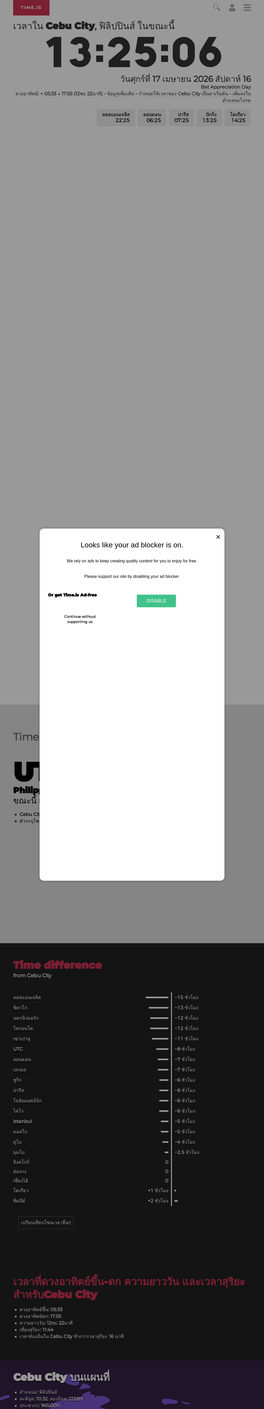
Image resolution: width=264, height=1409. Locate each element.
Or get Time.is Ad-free (72, 595)
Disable (156, 600)
